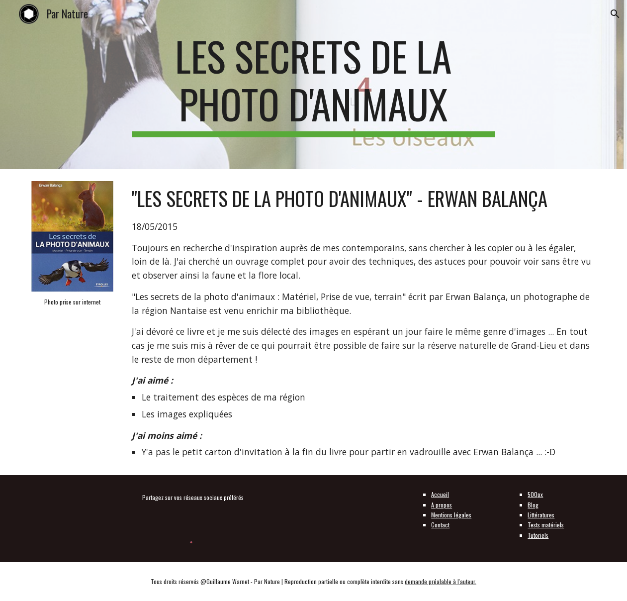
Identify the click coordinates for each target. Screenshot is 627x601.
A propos (441, 505)
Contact (440, 524)
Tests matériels (546, 524)
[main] (314, 84)
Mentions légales (451, 514)
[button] (615, 14)
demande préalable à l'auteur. (440, 581)
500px (535, 494)
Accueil (440, 494)
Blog (533, 505)
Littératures (541, 514)
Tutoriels (538, 535)
